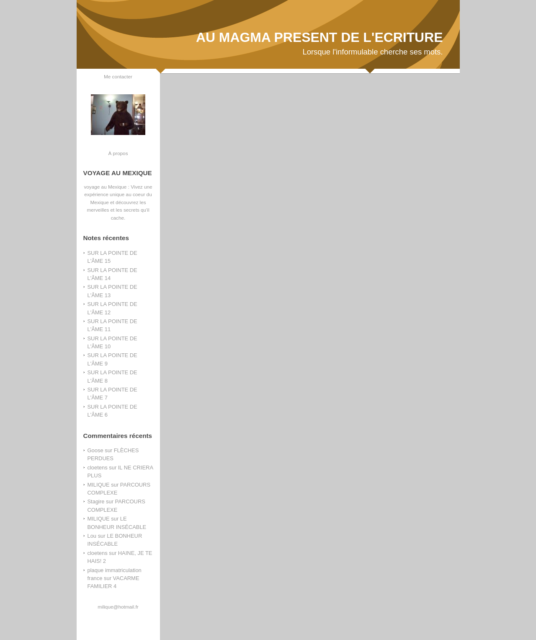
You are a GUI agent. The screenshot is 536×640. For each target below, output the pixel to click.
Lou (92, 536)
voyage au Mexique (105, 186)
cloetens (98, 467)
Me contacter (118, 76)
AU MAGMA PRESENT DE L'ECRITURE (319, 37)
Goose (95, 450)
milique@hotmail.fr (118, 606)
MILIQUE (99, 485)
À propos (118, 153)
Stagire (96, 501)
